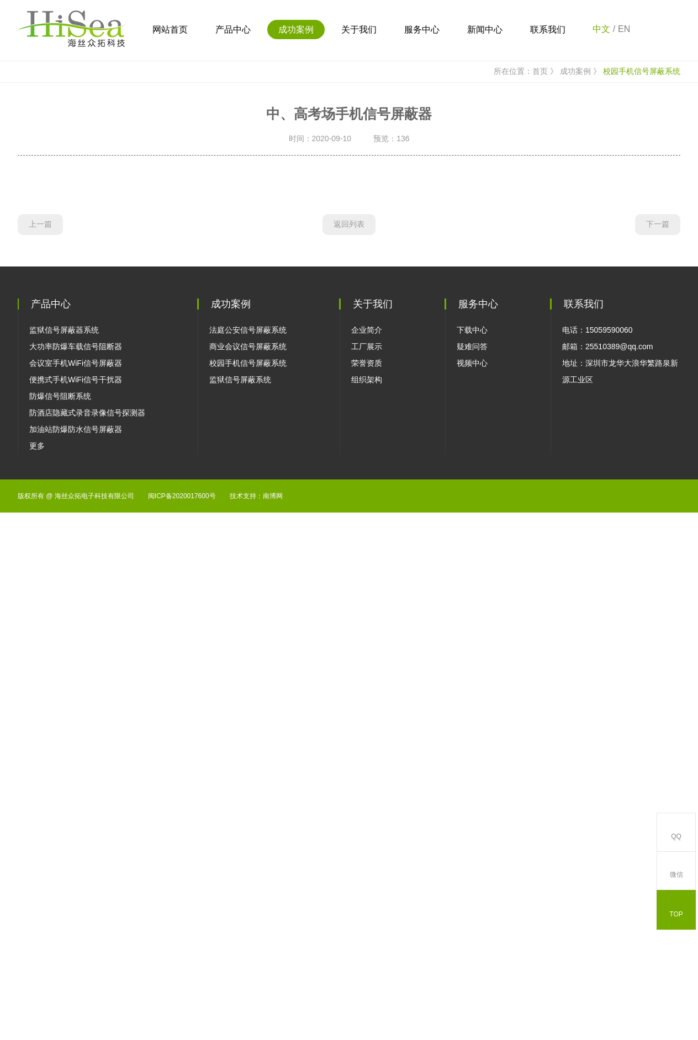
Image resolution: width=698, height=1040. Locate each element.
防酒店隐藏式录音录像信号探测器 (87, 927)
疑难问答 (472, 861)
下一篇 (657, 742)
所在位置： (506, 253)
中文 (601, 29)
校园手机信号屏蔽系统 (641, 252)
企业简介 (366, 844)
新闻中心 (485, 29)
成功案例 (296, 29)
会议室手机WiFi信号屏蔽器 (75, 877)
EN (624, 29)
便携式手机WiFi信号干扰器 (75, 894)
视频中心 (472, 877)
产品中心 (233, 29)
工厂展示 (366, 861)
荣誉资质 (366, 877)
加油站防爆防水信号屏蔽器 (75, 944)
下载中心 (472, 844)
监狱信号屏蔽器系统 (64, 844)
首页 (546, 253)
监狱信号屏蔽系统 (240, 894)
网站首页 (170, 29)
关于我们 (359, 29)
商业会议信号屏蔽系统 (248, 861)
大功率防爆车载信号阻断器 (75, 861)
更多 (37, 960)
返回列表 (349, 742)
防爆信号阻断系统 (60, 910)
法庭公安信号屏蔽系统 (248, 844)
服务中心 (422, 29)
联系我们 (547, 29)
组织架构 (366, 894)
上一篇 (40, 742)
